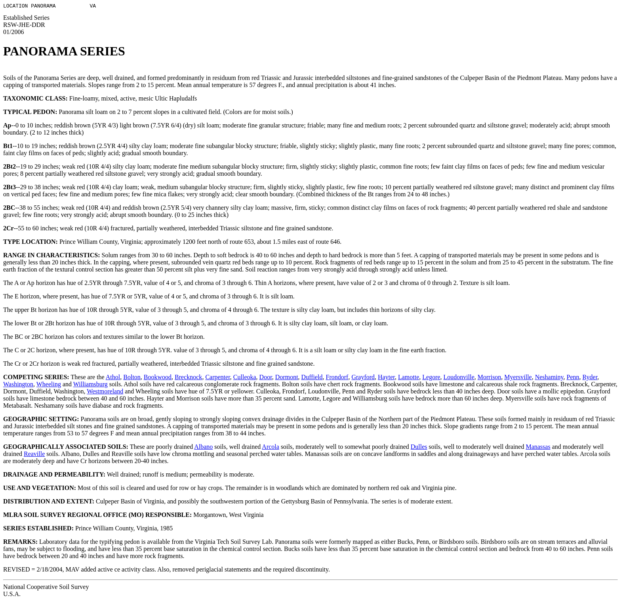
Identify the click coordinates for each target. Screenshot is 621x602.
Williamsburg (90, 385)
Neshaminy (549, 378)
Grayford (363, 378)
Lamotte (408, 378)
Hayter (386, 378)
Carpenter (217, 378)
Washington (18, 385)
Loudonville (459, 378)
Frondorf (337, 378)
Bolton (132, 378)
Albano (203, 447)
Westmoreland (105, 392)
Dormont (286, 378)
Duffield (312, 378)
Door (265, 378)
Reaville (34, 455)
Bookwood (157, 378)
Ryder (590, 378)
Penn (573, 378)
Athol (113, 378)
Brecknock (188, 378)
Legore (431, 378)
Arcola (270, 447)
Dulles (419, 447)
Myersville (517, 378)
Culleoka (244, 378)
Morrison (489, 378)
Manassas (538, 447)
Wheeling (48, 385)
